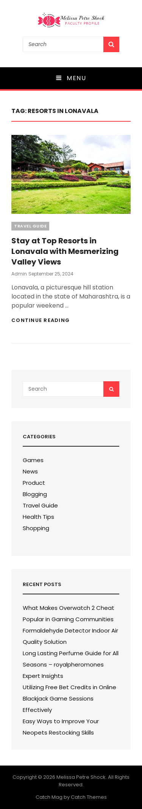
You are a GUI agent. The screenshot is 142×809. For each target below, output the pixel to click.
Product (34, 483)
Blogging (35, 494)
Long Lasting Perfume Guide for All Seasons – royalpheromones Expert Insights (71, 664)
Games (33, 460)
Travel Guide (30, 226)
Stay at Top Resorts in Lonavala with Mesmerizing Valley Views (65, 251)
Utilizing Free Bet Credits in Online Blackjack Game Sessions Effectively (69, 698)
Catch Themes (89, 797)
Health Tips (38, 517)
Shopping (36, 528)
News (30, 471)
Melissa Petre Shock (81, 777)
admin (19, 274)
